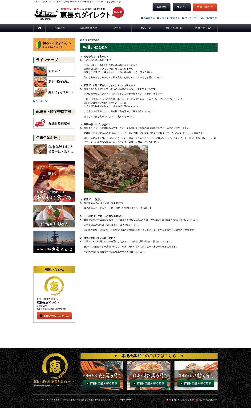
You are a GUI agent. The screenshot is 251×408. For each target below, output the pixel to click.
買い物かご (205, 7)
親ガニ (117, 28)
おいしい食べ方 (174, 28)
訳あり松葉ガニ (88, 28)
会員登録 (161, 7)
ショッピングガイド (168, 17)
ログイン (182, 7)
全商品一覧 (41, 100)
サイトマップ (190, 17)
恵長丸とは (148, 17)
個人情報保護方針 (206, 399)
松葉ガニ (60, 28)
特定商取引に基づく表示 (180, 399)
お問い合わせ (209, 17)
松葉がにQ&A (203, 28)
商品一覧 (146, 28)
